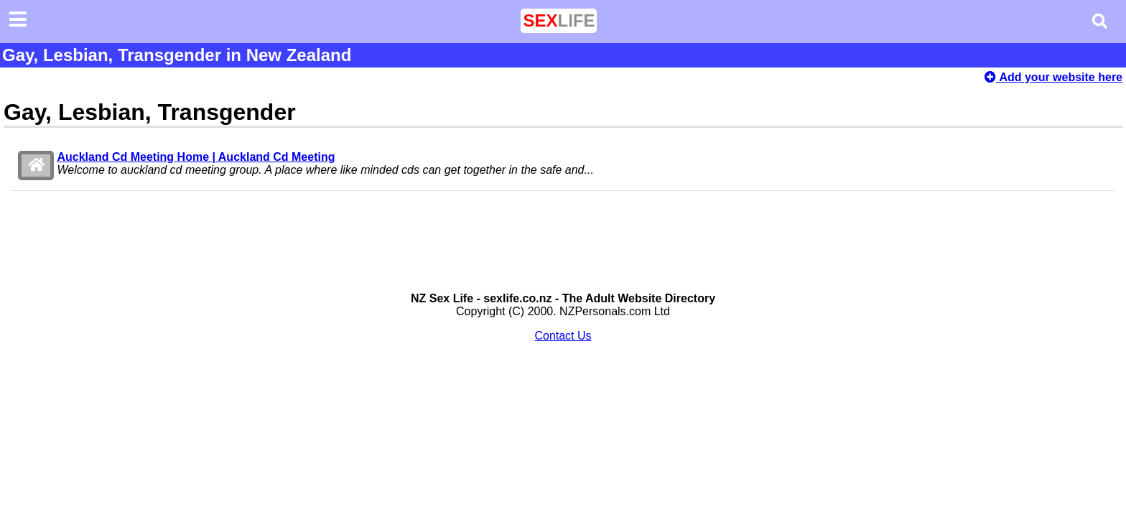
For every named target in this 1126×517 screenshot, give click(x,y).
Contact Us (562, 336)
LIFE (559, 20)
